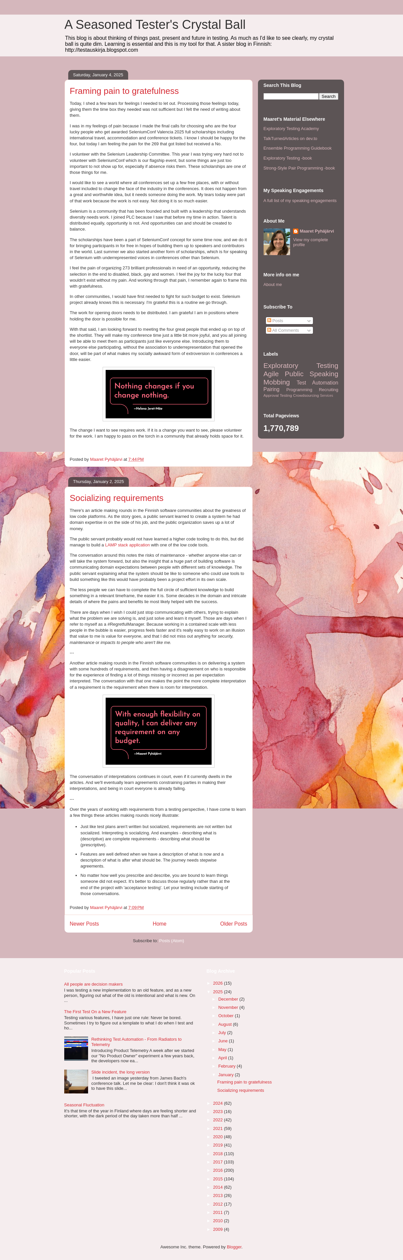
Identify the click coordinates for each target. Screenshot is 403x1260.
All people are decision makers (93, 984)
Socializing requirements (117, 498)
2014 (218, 1187)
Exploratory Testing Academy (291, 128)
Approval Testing (278, 395)
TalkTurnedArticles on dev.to (291, 138)
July (222, 1032)
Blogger (234, 1246)
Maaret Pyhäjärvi (317, 231)
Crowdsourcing (306, 395)
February (227, 1066)
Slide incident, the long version (120, 1072)
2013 (218, 1195)
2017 (218, 1161)
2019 (218, 1145)
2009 (218, 1229)
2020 (218, 1136)
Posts (275, 320)
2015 (218, 1178)
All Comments (283, 330)
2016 (218, 1170)
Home (160, 924)
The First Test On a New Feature (95, 1011)
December (228, 999)
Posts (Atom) (171, 940)
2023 (218, 1111)
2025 (218, 991)
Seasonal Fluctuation (84, 1104)
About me (273, 284)
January (226, 1074)
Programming (299, 389)
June (223, 1040)
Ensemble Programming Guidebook (298, 148)
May (222, 1049)
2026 (218, 983)
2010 (218, 1220)
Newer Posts (84, 924)
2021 (218, 1128)
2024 (218, 1103)
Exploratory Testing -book (288, 158)
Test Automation (317, 382)
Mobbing (277, 382)
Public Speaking (311, 374)
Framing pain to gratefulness (124, 91)
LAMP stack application (127, 544)
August (225, 1024)
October (226, 1015)
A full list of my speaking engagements (300, 200)
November (228, 1007)
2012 (218, 1204)
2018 (218, 1153)
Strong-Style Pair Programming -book (299, 168)
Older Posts (233, 924)
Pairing (272, 389)
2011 (218, 1212)
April (223, 1057)
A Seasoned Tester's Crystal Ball (155, 25)
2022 (218, 1119)
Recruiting (328, 389)
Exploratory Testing (301, 365)
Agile (271, 374)
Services (326, 395)
